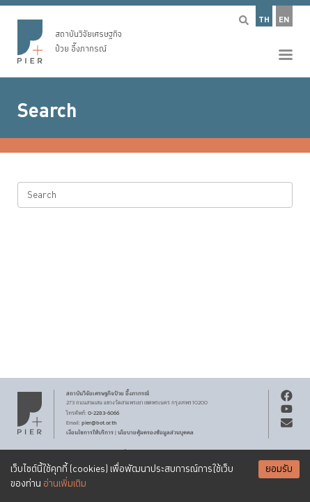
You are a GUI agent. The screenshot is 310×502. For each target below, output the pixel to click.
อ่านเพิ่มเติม (64, 484)
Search (47, 111)
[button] (155, 38)
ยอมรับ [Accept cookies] (279, 469)
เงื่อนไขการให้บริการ (90, 432)
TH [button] (264, 19)
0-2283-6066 (103, 413)
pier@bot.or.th (99, 422)
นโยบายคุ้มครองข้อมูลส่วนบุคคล (156, 432)
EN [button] (284, 19)
